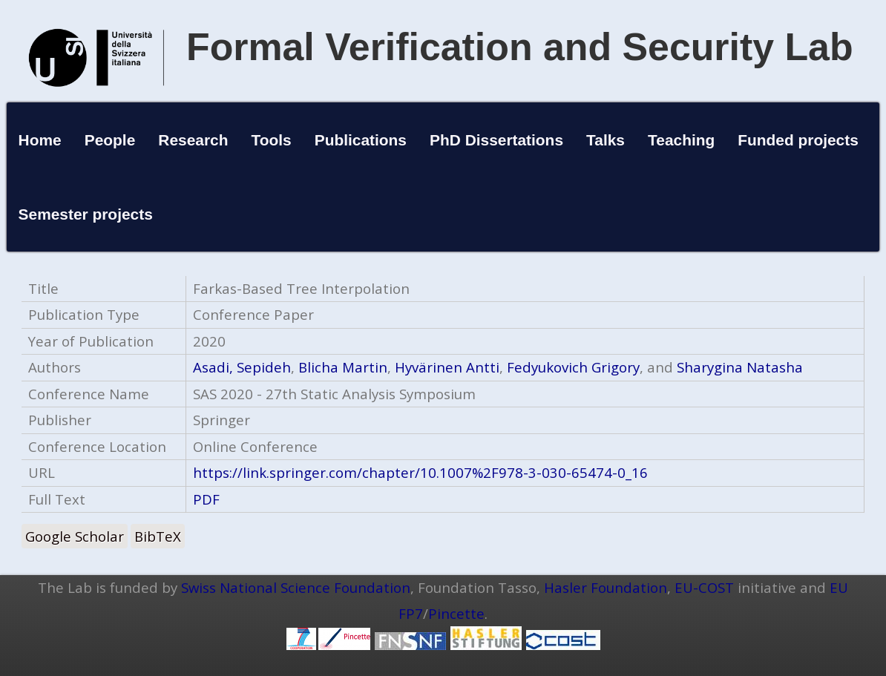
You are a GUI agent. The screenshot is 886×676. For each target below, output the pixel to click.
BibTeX (157, 536)
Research (193, 139)
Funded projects (798, 139)
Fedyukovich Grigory (573, 367)
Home (40, 139)
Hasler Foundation (605, 587)
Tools (272, 139)
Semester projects (86, 214)
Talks (605, 139)
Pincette (456, 613)
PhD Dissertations (496, 139)
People (110, 139)
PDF (206, 499)
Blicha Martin (342, 367)
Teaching (681, 139)
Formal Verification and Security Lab (519, 46)
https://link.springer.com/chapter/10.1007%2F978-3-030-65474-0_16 (420, 472)
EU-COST (704, 587)
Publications (361, 139)
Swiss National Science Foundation (295, 587)
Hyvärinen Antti (447, 367)
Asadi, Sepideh (242, 367)
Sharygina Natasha (740, 367)
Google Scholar (74, 536)
